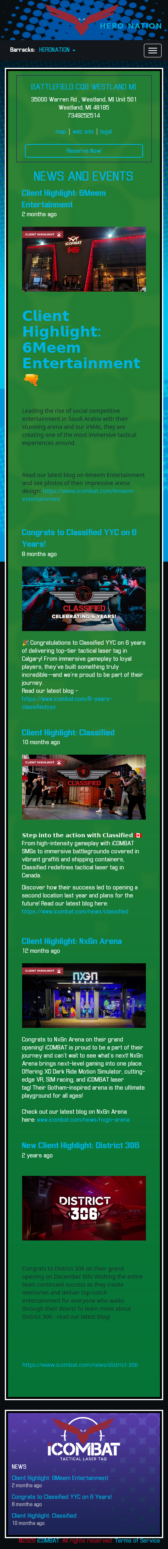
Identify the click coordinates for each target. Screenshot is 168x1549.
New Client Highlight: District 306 (81, 1146)
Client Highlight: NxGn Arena (72, 942)
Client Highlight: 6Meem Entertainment (60, 1478)
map (61, 132)
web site (83, 132)
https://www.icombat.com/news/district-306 (80, 1364)
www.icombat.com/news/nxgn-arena (83, 1120)
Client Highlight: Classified (68, 733)
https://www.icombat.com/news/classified (75, 912)
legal (106, 132)
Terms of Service (137, 1541)
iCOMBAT (48, 1541)
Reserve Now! (84, 151)
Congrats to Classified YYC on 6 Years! (62, 1497)
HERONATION (57, 50)
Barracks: (22, 50)
